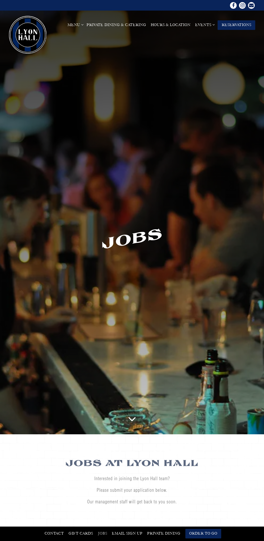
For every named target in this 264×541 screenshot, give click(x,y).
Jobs (102, 533)
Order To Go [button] (203, 533)
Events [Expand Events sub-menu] (204, 24)
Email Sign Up (127, 533)
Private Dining (163, 533)
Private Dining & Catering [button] (116, 24)
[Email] (251, 5)
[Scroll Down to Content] (132, 387)
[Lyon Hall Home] (28, 34)
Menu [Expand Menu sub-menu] (74, 24)
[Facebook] (233, 5)
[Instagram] (242, 5)
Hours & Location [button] (171, 24)
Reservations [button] (236, 24)
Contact (54, 533)
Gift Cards (81, 533)
